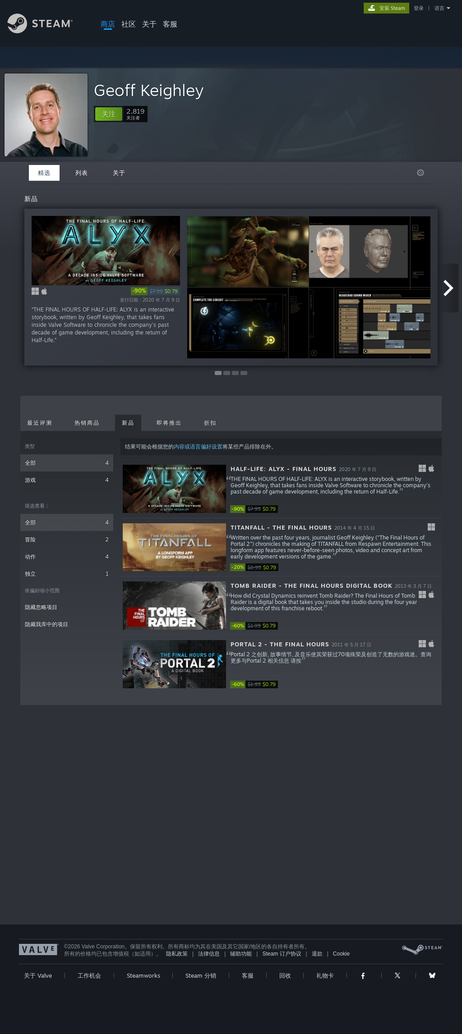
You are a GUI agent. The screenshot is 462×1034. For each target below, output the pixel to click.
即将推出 (169, 423)
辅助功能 (241, 954)
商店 (108, 23)
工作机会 (89, 975)
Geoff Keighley (149, 90)
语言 (439, 8)
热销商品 (87, 423)
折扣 (210, 423)
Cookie (341, 954)
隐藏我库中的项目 (46, 624)
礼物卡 (325, 975)
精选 (44, 172)
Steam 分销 (200, 975)
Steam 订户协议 (281, 954)
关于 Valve (38, 975)
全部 (67, 463)
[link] (155, 291)
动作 (67, 556)
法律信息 (209, 954)
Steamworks (143, 975)
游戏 (67, 480)
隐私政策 (177, 954)
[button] (109, 114)
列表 (81, 172)
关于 (149, 23)
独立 (67, 573)
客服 (170, 23)
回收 (285, 975)
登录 (419, 8)
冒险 (67, 539)
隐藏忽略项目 (41, 607)
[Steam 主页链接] (47, 31)
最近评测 (39, 423)
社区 (128, 23)
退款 (317, 954)
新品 (128, 423)
